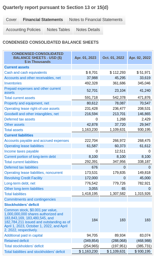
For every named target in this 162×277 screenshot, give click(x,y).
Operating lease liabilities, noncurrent (33, 173)
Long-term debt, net (19, 183)
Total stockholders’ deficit (24, 246)
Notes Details (88, 29)
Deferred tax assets (19, 119)
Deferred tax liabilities (21, 167)
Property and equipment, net (26, 103)
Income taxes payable (21, 151)
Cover (11, 19)
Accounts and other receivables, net (32, 78)
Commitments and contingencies (30, 199)
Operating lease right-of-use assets (32, 108)
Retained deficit (16, 241)
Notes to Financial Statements (95, 19)
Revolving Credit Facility (23, 178)
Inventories (13, 83)
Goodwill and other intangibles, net (31, 114)
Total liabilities (15, 194)
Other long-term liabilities (24, 189)
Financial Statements (43, 19)
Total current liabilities (21, 162)
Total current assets (19, 98)
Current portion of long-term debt (30, 157)
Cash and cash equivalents (25, 72)
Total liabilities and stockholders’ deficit (34, 252)
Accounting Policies (23, 29)
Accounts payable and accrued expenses (36, 140)
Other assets (14, 124)
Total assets (13, 130)
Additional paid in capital (23, 235)
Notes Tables (58, 29)
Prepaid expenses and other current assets (32, 90)
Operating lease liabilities (24, 146)
